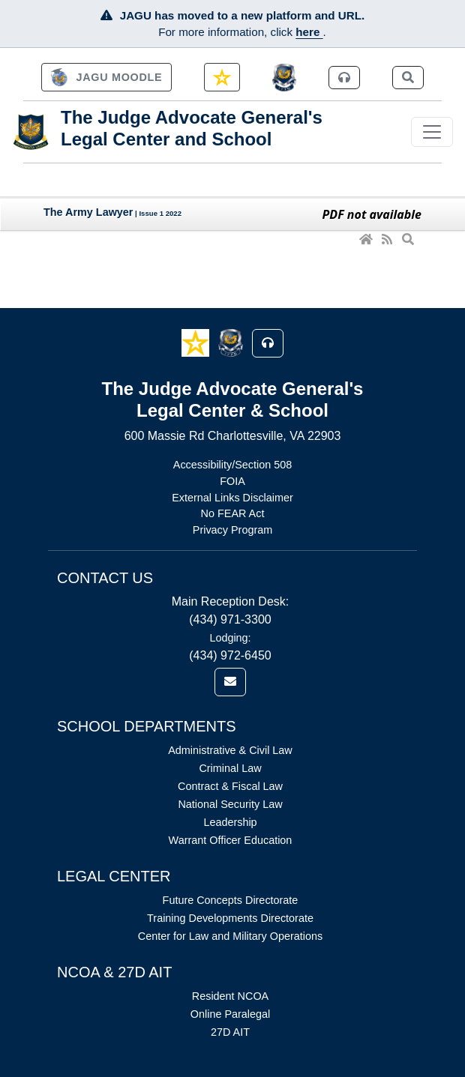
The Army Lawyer (88, 212)
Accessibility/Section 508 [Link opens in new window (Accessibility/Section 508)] (232, 465)
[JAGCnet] (284, 77)
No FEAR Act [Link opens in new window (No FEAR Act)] (233, 513)
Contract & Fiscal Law (230, 786)
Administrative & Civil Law (230, 750)
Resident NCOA (230, 996)
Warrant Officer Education (230, 840)
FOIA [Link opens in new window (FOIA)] (232, 481)
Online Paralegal (230, 1014)
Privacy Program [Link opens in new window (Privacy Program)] (232, 530)
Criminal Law (230, 768)
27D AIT (230, 1032)
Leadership (229, 822)
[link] (106, 77)
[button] (197, 342)
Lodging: (229, 638)
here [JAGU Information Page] (309, 31)
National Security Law (230, 804)
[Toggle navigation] (432, 132)
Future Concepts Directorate (230, 900)
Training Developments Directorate (230, 918)
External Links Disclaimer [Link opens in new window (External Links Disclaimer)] (232, 498)
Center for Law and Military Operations (230, 936)
